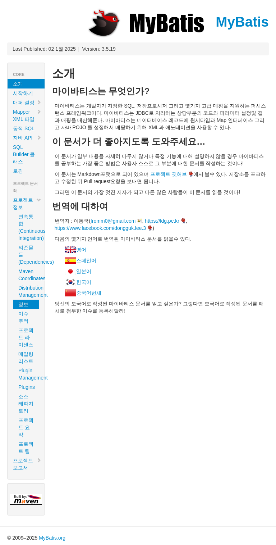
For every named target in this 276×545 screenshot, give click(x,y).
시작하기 (23, 93)
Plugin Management (28, 374)
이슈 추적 (23, 317)
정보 (23, 304)
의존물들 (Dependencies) (28, 255)
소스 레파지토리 (25, 404)
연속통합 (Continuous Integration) (28, 227)
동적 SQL (23, 128)
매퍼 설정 (27, 102)
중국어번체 (88, 293)
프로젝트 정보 (27, 203)
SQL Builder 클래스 (24, 154)
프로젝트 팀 (25, 447)
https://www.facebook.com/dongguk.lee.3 (100, 228)
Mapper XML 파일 (27, 115)
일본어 (83, 271)
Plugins (26, 387)
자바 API (27, 138)
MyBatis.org (52, 538)
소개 (18, 84)
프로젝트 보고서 (27, 464)
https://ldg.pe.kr (162, 221)
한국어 (83, 282)
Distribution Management (28, 291)
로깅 (18, 171)
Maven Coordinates (28, 274)
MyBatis (177, 21)
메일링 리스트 (25, 357)
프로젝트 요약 (25, 427)
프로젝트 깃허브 (168, 174)
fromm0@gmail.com (113, 221)
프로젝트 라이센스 (25, 337)
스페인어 (86, 260)
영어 (81, 250)
